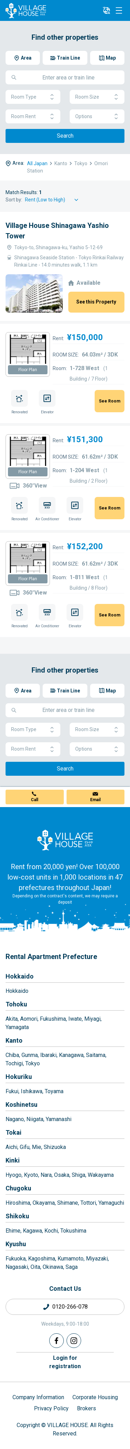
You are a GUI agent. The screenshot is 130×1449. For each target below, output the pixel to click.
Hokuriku (19, 1076)
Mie (36, 1147)
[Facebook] (56, 1340)
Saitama (95, 1055)
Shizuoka (55, 1147)
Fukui (12, 1091)
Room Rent (33, 117)
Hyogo (13, 1175)
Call (34, 799)
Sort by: (14, 199)
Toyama (54, 1091)
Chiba (12, 1055)
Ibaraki (48, 1055)
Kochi (51, 1230)
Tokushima (73, 1230)
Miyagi (92, 1018)
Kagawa (32, 1230)
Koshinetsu (21, 1104)
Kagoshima (41, 1258)
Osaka (61, 1175)
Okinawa (53, 1267)
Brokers (86, 1408)
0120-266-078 (70, 1306)
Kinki (13, 1160)
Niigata (34, 1119)
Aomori (28, 1018)
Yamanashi (58, 1119)
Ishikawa (31, 1091)
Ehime (13, 1230)
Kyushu (16, 1244)
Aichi (11, 1147)
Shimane (67, 1202)
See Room (109, 401)
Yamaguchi (111, 1202)
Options (97, 117)
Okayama (44, 1202)
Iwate (75, 1018)
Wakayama (101, 1175)
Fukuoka (16, 1258)
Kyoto (31, 1175)
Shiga (78, 1175)
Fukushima (53, 1018)
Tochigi (14, 1063)
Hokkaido (20, 976)
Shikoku (17, 1216)
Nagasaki (17, 1267)
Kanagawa (71, 1055)
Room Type (33, 97)
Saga (72, 1267)
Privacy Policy (51, 1408)
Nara (46, 1175)
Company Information (38, 1397)
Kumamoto (71, 1258)
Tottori (88, 1202)
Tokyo (32, 1063)
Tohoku (16, 1004)
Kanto (14, 1040)
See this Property (96, 302)
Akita (12, 1018)
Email (95, 799)
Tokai (13, 1132)
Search (65, 135)
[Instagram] (74, 1340)
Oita (35, 1267)
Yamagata (17, 1027)
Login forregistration (65, 1362)
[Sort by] (52, 200)
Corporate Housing (95, 1397)
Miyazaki (97, 1258)
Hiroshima (18, 1202)
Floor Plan (27, 369)
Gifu (24, 1147)
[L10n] (106, 10)
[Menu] (118, 10)
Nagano (15, 1119)
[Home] (65, 839)
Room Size (97, 97)
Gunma (29, 1055)
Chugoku (18, 1188)
